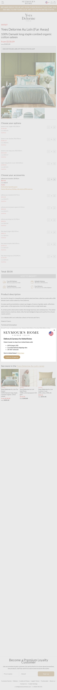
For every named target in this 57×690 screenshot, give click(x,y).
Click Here (20, 353)
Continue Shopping (12, 357)
